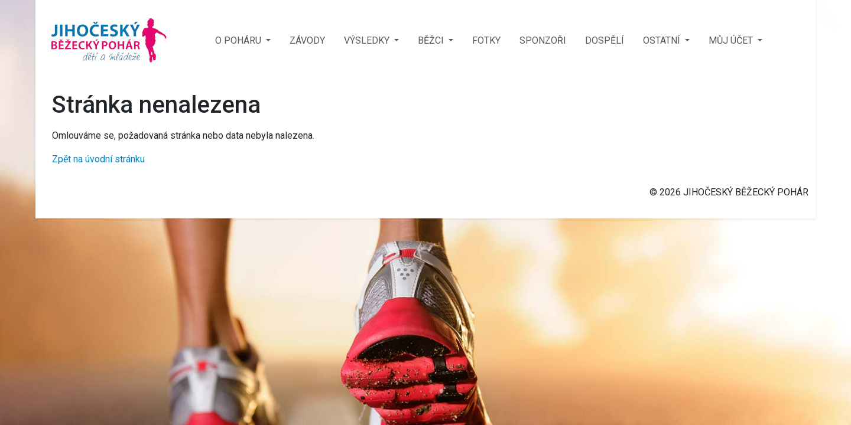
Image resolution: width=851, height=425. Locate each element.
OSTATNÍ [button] (663, 40)
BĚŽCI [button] (432, 40)
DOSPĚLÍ (604, 40)
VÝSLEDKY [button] (368, 40)
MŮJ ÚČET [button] (732, 40)
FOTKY (486, 40)
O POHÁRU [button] (239, 40)
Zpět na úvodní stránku (98, 159)
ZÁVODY (307, 40)
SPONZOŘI (542, 40)
